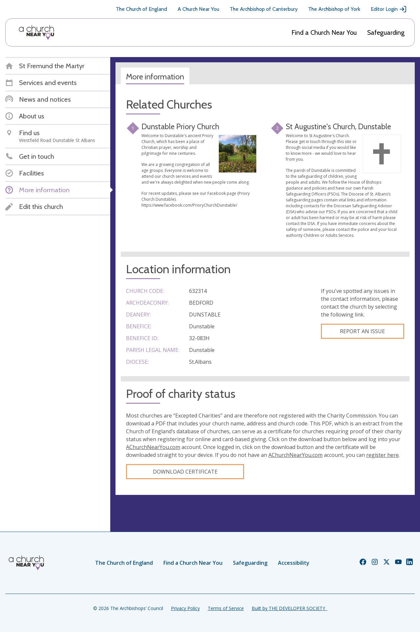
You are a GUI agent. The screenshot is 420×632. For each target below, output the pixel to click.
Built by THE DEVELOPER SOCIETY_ (289, 608)
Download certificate (185, 471)
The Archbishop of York (334, 9)
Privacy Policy (185, 608)
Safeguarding (386, 32)
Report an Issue (362, 331)
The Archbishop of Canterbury (264, 9)
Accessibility (293, 562)
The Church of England (141, 9)
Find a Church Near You (324, 32)
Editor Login (389, 9)
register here (382, 455)
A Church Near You (198, 9)
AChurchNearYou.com (153, 447)
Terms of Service (226, 608)
